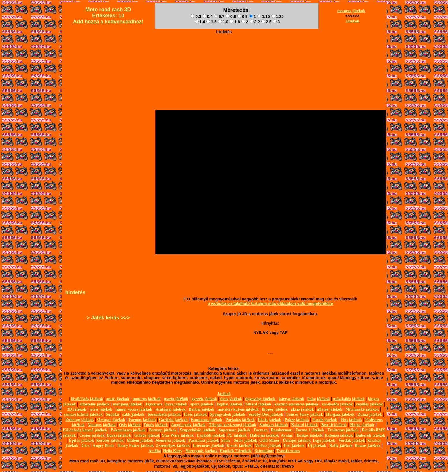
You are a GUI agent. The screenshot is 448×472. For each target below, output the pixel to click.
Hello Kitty (172, 451)
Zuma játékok (370, 414)
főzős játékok (195, 414)
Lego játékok (324, 440)
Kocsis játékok (239, 445)
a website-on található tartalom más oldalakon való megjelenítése (270, 303)
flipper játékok (275, 409)
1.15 (263, 16)
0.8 (231, 16)
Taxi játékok (294, 445)
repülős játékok (369, 404)
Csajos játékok (92, 435)
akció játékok (302, 409)
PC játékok (237, 435)
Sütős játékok (245, 440)
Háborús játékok (264, 435)
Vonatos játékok (102, 425)
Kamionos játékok (206, 420)
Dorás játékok (119, 435)
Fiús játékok (351, 420)
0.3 (196, 16)
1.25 (277, 16)
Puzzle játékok (324, 420)
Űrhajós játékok (297, 440)
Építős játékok (81, 440)
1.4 (200, 22)
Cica (85, 445)
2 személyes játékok (173, 445)
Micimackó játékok (362, 409)
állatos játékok (330, 409)
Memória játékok (170, 440)
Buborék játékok (370, 435)
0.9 (242, 16)
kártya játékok (291, 399)
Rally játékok (341, 445)
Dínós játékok (156, 425)
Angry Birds (103, 445)
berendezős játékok (164, 414)
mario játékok (176, 399)
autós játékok (118, 399)
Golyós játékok (147, 435)
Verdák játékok (352, 440)
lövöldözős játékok (87, 399)
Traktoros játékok (343, 430)
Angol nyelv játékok (188, 425)
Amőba (154, 451)
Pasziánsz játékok (203, 440)
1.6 (223, 22)
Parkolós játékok (240, 420)
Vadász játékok (268, 445)
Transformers (288, 451)
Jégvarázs (153, 404)
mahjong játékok (127, 404)
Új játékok (317, 445)
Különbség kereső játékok (85, 430)
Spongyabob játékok (227, 414)
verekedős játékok (337, 404)
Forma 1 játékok (310, 430)
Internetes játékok (208, 445)
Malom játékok (140, 440)
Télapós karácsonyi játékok (232, 425)
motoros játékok (351, 11)
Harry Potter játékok (135, 445)
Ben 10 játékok (334, 425)
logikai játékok (229, 404)
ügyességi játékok (260, 399)
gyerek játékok (204, 399)
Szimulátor (264, 451)
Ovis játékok (130, 425)
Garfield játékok (173, 420)
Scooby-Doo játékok (266, 414)
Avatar (287, 435)
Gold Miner (269, 440)
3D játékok (76, 409)
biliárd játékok (258, 404)
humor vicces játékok (134, 409)
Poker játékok (297, 420)
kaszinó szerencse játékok (297, 404)
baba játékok (318, 399)
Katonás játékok (338, 435)
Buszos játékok (368, 445)
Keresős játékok (110, 440)
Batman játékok (163, 430)
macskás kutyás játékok (238, 409)
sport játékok (201, 404)
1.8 (235, 22)
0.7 (219, 16)
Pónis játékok (269, 420)
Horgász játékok (340, 414)
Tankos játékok (309, 435)
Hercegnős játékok (201, 451)
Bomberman (281, 430)
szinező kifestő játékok (83, 414)
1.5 (211, 22)
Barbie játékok (201, 409)
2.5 (266, 22)
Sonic (225, 440)
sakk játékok (133, 414)
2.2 (255, 22)
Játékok (352, 21)
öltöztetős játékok (94, 404)
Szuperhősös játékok (197, 430)
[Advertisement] (224, 49)
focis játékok (231, 399)
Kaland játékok (304, 425)
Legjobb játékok (211, 435)
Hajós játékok (362, 425)
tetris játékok (100, 409)
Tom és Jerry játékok (304, 414)
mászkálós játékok (349, 399)
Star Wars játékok (178, 435)
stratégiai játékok (170, 409)
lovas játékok (176, 404)
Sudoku (112, 414)
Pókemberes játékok (128, 430)
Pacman (261, 430)
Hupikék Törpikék (236, 451)
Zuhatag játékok (79, 420)
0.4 (208, 16)
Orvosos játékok (111, 420)
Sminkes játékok (273, 425)
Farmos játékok (142, 420)
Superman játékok (235, 430)
